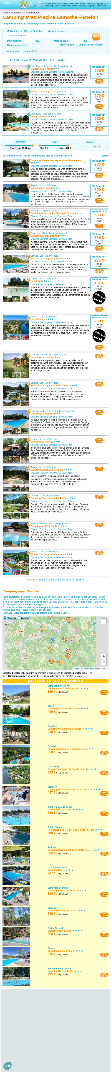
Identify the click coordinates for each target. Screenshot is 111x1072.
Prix (55, 142)
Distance (20, 142)
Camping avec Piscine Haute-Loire (21, 1035)
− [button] (104, 662)
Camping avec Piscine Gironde (19, 1018)
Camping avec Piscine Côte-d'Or (20, 1053)
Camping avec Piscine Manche (19, 1045)
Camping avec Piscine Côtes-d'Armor (22, 1065)
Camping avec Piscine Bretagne (17, 1063)
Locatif (99, 45)
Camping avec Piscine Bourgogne (18, 1050)
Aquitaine (69, 66)
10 (63, 580)
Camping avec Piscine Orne (18, 1048)
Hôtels (27, 31)
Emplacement (86, 45)
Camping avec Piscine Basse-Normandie (21, 1040)
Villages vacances (57, 31)
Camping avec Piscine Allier (18, 1030)
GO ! (96, 36)
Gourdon (35, 210)
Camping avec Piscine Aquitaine (17, 1013)
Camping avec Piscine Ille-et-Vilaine (22, 1070)
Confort (90, 142)
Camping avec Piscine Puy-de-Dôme (22, 1038)
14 (77, 580)
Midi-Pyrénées (54, 114)
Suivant (105, 156)
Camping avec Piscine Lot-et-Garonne (23, 1023)
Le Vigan (35, 495)
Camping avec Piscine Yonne (18, 1060)
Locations (39, 31)
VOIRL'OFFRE (99, 81)
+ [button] (104, 656)
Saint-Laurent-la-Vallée (41, 66)
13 (73, 580)
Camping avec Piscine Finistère (20, 1068)
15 (80, 580)
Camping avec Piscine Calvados (20, 1043)
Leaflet (76, 668)
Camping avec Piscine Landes (19, 1020)
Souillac (34, 256)
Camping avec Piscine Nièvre (19, 1055)
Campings (15, 31)
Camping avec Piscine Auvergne (17, 1028)
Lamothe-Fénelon (39, 354)
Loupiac (34, 382)
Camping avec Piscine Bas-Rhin (20, 1008)
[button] (7, 1066)
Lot (44, 114)
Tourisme (25, 618)
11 (67, 580)
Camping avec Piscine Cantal (19, 1033)
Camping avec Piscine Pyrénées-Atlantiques (26, 1025)
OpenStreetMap (90, 668)
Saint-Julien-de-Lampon (42, 411)
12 (70, 580)
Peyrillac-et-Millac (39, 233)
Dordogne (59, 66)
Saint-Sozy (36, 114)
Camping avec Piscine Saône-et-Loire (23, 1058)
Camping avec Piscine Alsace (16, 1005)
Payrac (34, 185)
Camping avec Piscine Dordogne (20, 1015)
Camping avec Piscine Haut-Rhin (20, 1010)
